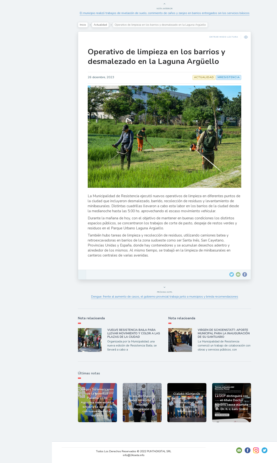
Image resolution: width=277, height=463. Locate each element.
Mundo (13, 84)
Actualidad (16, 48)
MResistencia (229, 77)
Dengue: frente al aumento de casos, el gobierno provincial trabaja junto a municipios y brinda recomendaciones (164, 296)
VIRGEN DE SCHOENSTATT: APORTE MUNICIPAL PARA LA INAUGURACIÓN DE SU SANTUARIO (224, 333)
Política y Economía (23, 66)
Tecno (12, 75)
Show (12, 57)
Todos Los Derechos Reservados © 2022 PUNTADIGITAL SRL (133, 451)
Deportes (15, 93)
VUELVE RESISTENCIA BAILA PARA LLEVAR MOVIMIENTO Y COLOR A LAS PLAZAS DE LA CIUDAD (133, 333)
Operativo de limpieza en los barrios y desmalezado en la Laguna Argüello (156, 57)
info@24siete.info (133, 455)
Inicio (83, 25)
